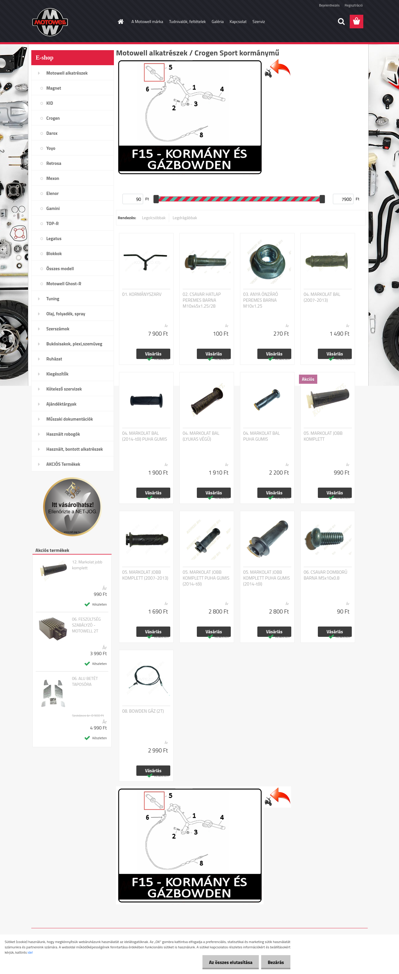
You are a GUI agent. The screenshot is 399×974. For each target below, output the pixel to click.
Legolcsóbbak (154, 217)
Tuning (52, 298)
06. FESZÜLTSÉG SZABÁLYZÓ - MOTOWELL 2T (86, 625)
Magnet (53, 88)
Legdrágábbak (185, 217)
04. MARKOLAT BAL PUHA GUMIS (261, 436)
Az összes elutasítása (228, 962)
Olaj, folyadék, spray (65, 313)
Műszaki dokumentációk (69, 419)
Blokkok (54, 253)
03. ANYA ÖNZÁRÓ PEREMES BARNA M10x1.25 (260, 300)
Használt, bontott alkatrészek (74, 449)
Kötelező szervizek (64, 389)
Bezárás (275, 962)
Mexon (52, 178)
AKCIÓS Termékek (63, 464)
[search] (341, 21)
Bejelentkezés (329, 5)
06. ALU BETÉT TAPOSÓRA (85, 681)
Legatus (53, 238)
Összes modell (60, 268)
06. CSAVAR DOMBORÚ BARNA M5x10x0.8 (325, 575)
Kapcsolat (238, 21)
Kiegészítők (57, 373)
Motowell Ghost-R (63, 283)
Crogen (53, 118)
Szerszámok (57, 328)
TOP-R (52, 223)
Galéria (218, 21)
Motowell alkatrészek (67, 73)
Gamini (53, 208)
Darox (52, 133)
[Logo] (71, 22)
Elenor (52, 193)
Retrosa (53, 163)
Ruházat (54, 358)
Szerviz (259, 21)
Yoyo (50, 148)
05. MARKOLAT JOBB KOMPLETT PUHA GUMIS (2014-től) (206, 578)
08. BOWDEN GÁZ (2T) (143, 711)
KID (49, 103)
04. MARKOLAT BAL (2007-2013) (322, 297)
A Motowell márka (147, 21)
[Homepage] (120, 21)
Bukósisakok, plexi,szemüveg (74, 343)
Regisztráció (354, 5)
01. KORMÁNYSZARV (141, 294)
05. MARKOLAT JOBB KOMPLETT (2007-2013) (145, 575)
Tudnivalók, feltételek (187, 21)
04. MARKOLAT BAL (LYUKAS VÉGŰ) (201, 436)
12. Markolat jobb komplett (87, 565)
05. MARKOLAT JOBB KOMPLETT (323, 436)
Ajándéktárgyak (61, 404)
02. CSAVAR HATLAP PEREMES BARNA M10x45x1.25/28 (202, 300)
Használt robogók (63, 434)
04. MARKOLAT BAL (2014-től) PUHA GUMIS (144, 436)
